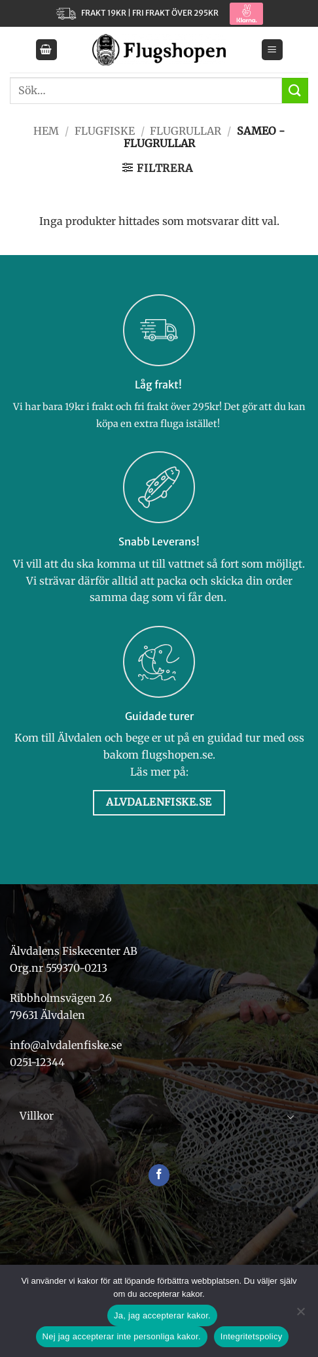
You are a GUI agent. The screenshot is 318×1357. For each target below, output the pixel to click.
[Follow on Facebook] (159, 1175)
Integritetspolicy (252, 1336)
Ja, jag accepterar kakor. (162, 1315)
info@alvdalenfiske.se (66, 1045)
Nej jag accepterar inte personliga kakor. (122, 1336)
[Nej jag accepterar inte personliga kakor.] (300, 1315)
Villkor (37, 1115)
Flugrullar (185, 130)
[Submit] (295, 90)
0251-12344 (38, 1062)
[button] (46, 50)
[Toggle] (290, 1116)
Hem (46, 130)
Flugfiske (105, 130)
